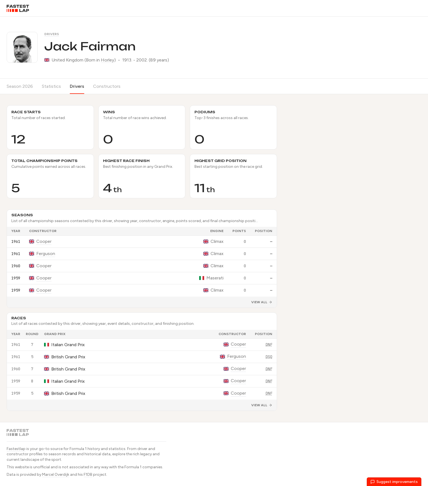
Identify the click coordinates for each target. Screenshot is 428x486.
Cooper (44, 241)
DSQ (269, 356)
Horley (107, 60)
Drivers (51, 34)
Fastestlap (16, 448)
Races (18, 318)
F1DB (88, 474)
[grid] (142, 262)
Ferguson (45, 253)
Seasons (22, 215)
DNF (269, 344)
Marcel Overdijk (55, 474)
